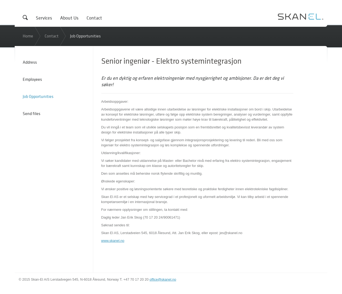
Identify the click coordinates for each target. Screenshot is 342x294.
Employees (32, 79)
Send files (31, 113)
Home (28, 36)
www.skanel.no (113, 241)
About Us (69, 18)
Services (44, 18)
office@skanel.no (163, 279)
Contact (94, 18)
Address (30, 62)
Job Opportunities (85, 36)
